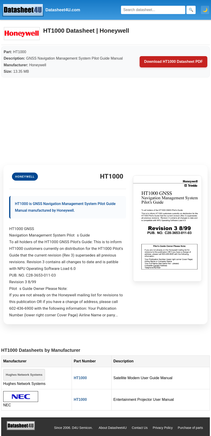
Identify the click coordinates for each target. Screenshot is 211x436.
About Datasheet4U (113, 428)
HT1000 (80, 378)
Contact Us (140, 428)
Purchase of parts (190, 428)
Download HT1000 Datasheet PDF (173, 62)
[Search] (153, 10)
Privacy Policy (163, 428)
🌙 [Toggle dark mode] (205, 10)
